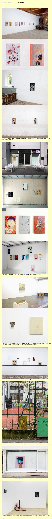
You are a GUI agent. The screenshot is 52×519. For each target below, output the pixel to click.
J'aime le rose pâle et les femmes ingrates (10, 343)
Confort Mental (25, 274)
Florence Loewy (39, 515)
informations (21, 2)
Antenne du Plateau (19, 478)
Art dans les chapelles (39, 138)
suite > (4, 518)
